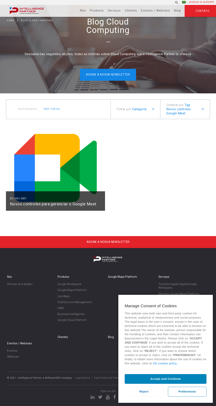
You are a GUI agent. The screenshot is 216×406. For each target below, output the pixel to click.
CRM (61, 308)
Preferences (187, 391)
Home (10, 20)
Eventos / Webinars (155, 10)
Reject (143, 391)
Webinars (13, 356)
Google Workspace (69, 284)
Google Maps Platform (72, 290)
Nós (83, 10)
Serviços (114, 10)
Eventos (12, 350)
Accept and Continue (165, 378)
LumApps (64, 296)
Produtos (97, 10)
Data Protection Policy (107, 378)
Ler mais (55, 168)
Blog (177, 10)
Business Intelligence (71, 314)
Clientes (131, 10)
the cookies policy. (165, 363)
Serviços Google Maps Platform (178, 293)
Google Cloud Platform (72, 320)
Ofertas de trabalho (20, 284)
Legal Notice (82, 378)
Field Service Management (75, 302)
